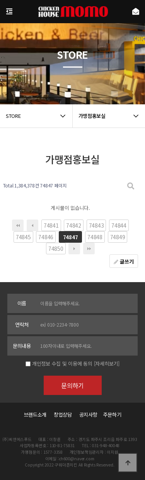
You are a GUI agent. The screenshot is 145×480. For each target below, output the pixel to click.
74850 (55, 248)
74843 (96, 225)
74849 (117, 237)
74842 (73, 225)
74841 (51, 225)
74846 (45, 237)
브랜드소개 (35, 414)
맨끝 (89, 248)
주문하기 (110, 414)
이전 (32, 225)
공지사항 (88, 414)
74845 (23, 237)
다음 (74, 248)
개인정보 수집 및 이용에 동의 (62, 363)
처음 (18, 225)
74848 (94, 237)
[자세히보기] (106, 363)
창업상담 (63, 414)
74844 (118, 225)
